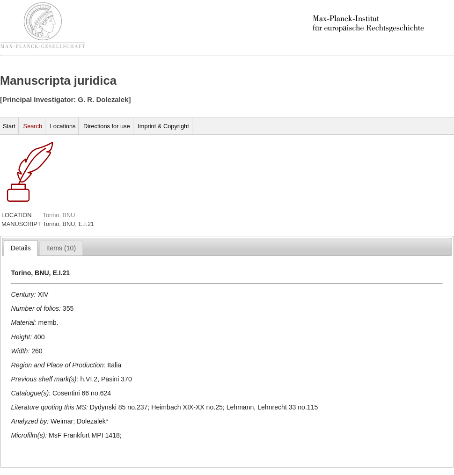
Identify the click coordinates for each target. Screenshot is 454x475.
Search (33, 126)
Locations (63, 126)
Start (9, 126)
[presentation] (20, 248)
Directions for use (106, 126)
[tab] (21, 248)
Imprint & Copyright (163, 126)
